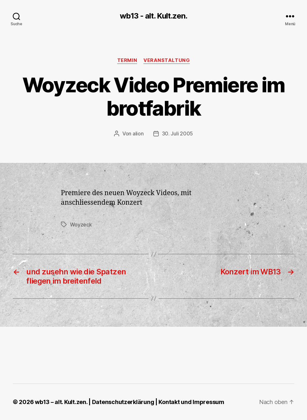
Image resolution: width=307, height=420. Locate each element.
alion (138, 133)
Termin (127, 60)
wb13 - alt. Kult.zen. (153, 16)
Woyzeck (81, 224)
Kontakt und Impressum (191, 402)
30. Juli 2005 (177, 133)
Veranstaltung (166, 60)
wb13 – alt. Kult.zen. (61, 402)
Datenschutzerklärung (123, 402)
